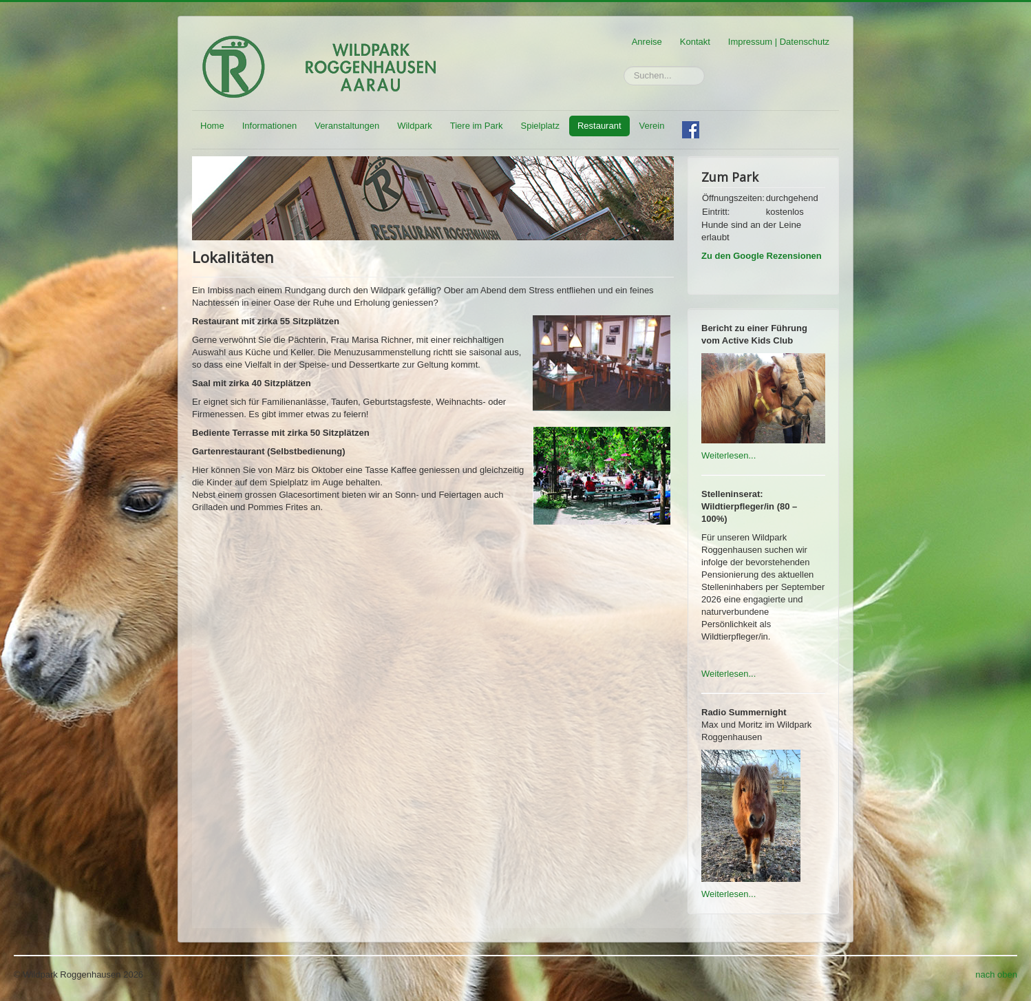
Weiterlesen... (728, 455)
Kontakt (695, 41)
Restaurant (599, 125)
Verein (652, 125)
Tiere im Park (476, 125)
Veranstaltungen (347, 125)
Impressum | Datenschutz (778, 41)
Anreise (647, 41)
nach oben (996, 974)
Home (212, 125)
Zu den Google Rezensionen (761, 256)
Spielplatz (540, 125)
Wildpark (414, 125)
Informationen (269, 125)
